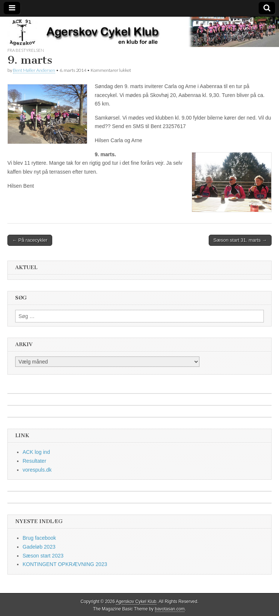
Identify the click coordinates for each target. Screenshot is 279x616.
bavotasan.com (170, 609)
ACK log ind (36, 452)
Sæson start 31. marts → (240, 240)
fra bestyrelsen (25, 50)
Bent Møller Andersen (34, 70)
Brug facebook (39, 538)
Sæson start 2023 (43, 556)
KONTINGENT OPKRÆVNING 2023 (65, 564)
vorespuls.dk (37, 470)
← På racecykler (29, 240)
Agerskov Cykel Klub (136, 601)
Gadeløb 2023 (39, 547)
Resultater (34, 461)
